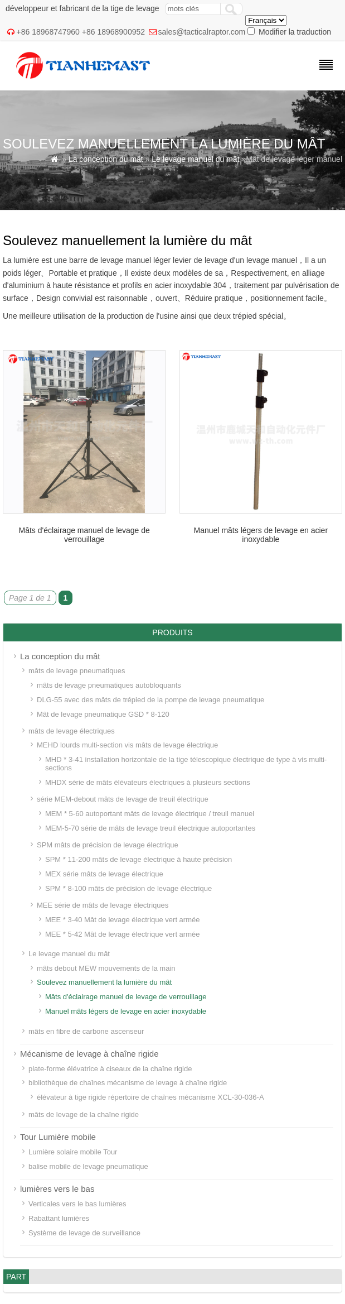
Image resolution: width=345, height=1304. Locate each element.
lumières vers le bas (57, 1188)
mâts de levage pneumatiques (76, 671)
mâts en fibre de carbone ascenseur (86, 1031)
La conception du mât (106, 159)
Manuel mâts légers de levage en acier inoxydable (261, 535)
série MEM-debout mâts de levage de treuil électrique (122, 799)
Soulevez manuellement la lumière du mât (104, 982)
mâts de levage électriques (71, 731)
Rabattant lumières (58, 1218)
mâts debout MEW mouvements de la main (106, 968)
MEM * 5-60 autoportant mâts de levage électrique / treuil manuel (149, 813)
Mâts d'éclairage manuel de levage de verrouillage (83, 535)
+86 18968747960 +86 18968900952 (81, 31)
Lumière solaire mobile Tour (72, 1152)
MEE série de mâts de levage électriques (102, 905)
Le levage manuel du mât (195, 159)
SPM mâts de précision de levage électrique (107, 845)
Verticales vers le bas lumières (77, 1204)
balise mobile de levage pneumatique (88, 1166)
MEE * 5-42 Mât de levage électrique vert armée (122, 934)
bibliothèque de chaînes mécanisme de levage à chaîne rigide (127, 1082)
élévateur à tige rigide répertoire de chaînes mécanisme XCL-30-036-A (150, 1097)
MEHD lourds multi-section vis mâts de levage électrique (127, 745)
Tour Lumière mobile (58, 1137)
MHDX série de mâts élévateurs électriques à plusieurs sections (147, 782)
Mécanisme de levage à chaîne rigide (89, 1053)
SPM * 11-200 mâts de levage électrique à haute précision (138, 859)
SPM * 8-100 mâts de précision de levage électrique (128, 888)
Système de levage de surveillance (84, 1233)
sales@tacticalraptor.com (202, 31)
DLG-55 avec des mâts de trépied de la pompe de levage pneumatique (150, 700)
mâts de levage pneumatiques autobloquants (109, 685)
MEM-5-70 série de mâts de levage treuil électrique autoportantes (150, 828)
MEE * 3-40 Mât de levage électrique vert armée (122, 919)
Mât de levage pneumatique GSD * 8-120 (103, 714)
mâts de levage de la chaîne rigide (83, 1114)
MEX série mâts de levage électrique (104, 874)
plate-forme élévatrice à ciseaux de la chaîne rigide (110, 1069)
